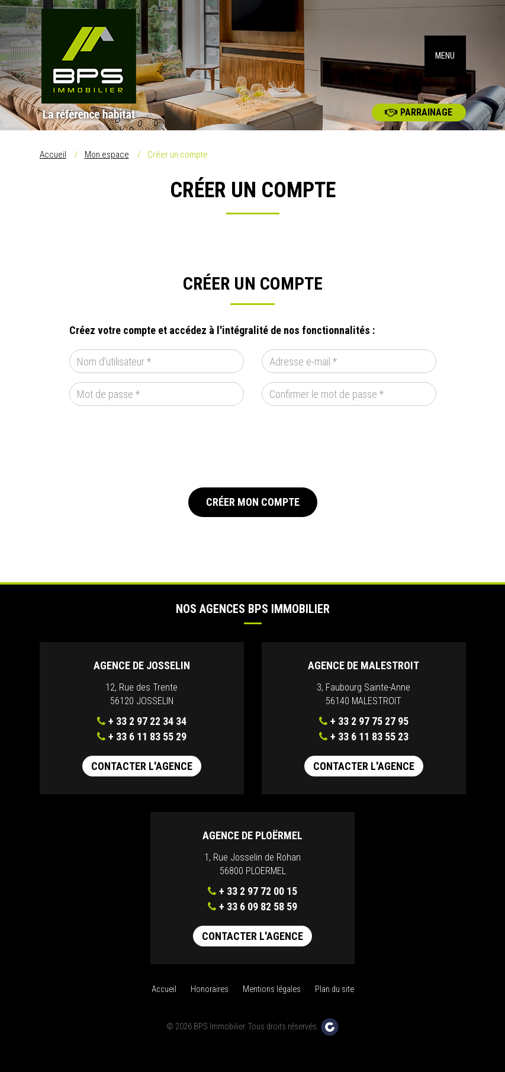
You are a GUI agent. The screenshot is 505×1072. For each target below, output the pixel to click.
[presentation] (159, 464)
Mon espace (107, 172)
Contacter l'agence (141, 784)
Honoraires (210, 1007)
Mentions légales (272, 1007)
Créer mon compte (253, 519)
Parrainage (418, 130)
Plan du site (334, 1007)
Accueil (53, 172)
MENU (445, 65)
